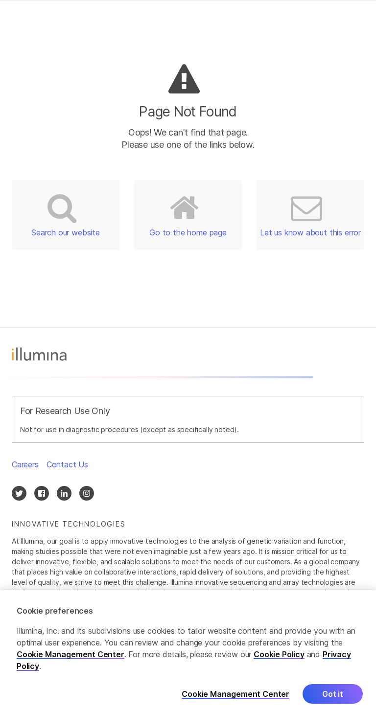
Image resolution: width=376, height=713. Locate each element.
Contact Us (67, 464)
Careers (25, 464)
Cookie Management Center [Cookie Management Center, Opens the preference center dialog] (235, 699)
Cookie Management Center (70, 659)
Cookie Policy (279, 659)
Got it (332, 699)
